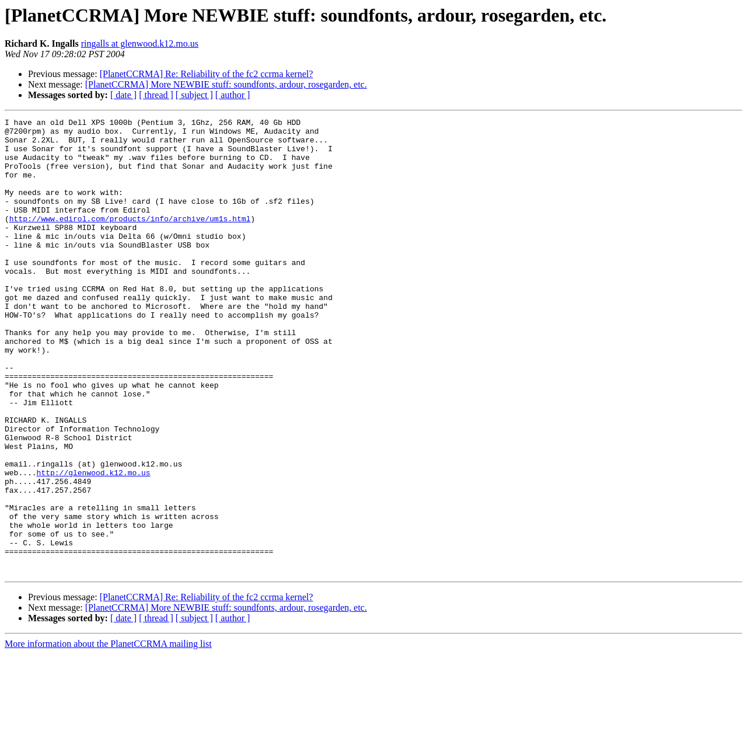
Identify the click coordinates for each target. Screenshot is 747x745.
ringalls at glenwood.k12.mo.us (139, 43)
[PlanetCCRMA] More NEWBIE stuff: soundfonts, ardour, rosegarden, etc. (226, 84)
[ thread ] (156, 95)
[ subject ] (194, 95)
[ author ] (232, 95)
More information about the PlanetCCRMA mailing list (108, 735)
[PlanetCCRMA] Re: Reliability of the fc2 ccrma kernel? (206, 74)
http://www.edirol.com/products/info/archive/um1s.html (129, 239)
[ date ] (123, 95)
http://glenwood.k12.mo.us (94, 544)
